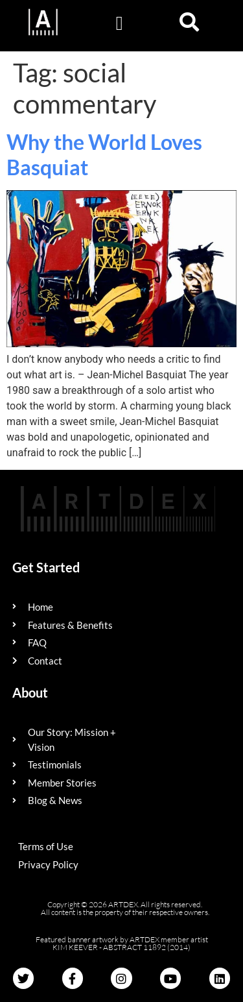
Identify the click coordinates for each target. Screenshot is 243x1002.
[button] (119, 23)
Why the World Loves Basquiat (104, 154)
